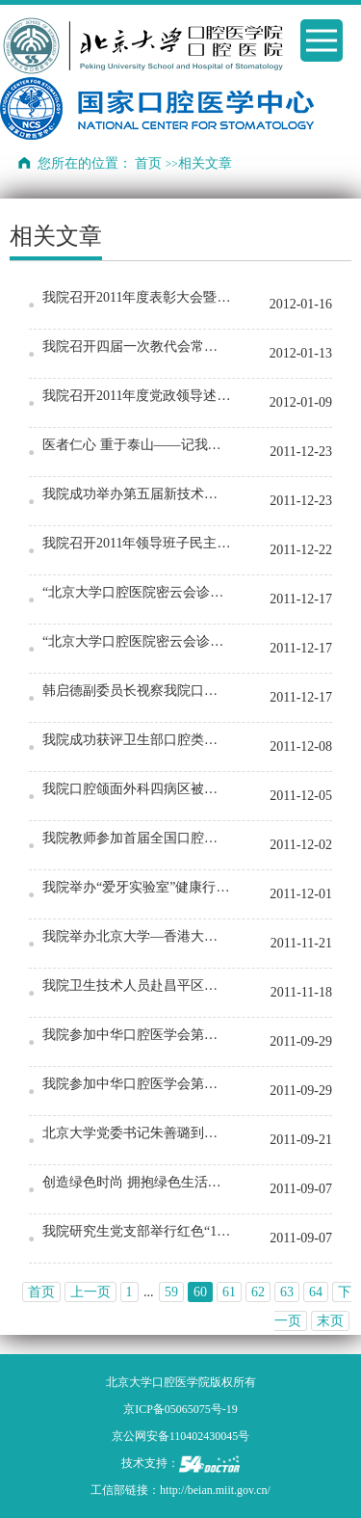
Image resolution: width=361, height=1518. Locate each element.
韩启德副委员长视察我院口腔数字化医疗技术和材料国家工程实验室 (136, 690)
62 (258, 1292)
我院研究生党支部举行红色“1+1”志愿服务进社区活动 (136, 1231)
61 (229, 1292)
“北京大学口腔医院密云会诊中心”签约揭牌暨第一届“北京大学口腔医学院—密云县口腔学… (136, 592)
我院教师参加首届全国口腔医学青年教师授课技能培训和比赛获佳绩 (136, 838)
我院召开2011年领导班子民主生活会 (136, 543)
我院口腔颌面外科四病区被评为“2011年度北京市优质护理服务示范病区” (136, 789)
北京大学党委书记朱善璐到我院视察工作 (136, 1133)
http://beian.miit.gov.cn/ (215, 1490)
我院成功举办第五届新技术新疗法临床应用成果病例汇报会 (136, 494)
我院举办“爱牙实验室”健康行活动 (136, 887)
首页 (148, 163)
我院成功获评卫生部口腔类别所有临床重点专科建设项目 (136, 739)
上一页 (90, 1292)
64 (315, 1292)
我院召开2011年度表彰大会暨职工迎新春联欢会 (136, 297)
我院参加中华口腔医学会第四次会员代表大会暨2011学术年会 (136, 1034)
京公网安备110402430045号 (181, 1436)
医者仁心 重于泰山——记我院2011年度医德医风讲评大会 (136, 445)
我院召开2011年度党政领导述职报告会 (136, 395)
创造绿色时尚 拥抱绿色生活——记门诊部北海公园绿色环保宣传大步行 (136, 1182)
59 (171, 1292)
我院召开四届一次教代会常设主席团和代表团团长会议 (136, 346)
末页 (330, 1321)
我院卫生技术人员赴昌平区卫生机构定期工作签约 (136, 985)
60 (200, 1292)
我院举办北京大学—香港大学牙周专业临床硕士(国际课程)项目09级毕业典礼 (136, 936)
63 (287, 1292)
